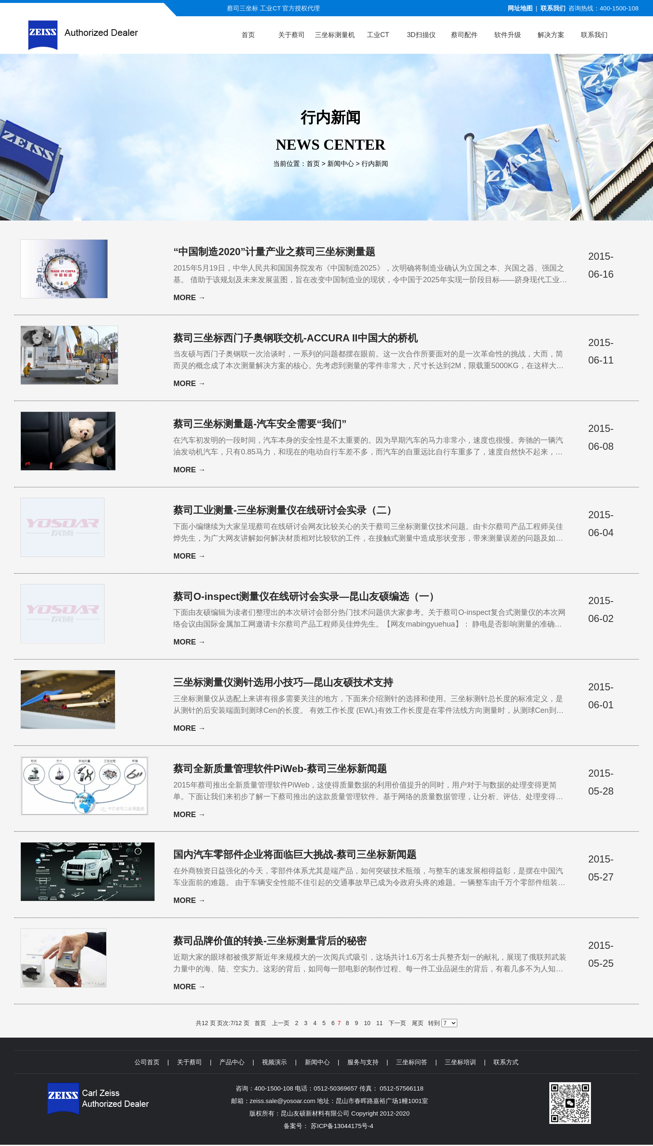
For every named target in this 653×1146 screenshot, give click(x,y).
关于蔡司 (189, 1063)
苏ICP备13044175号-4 (342, 1127)
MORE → (189, 298)
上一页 (280, 1024)
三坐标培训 (460, 1063)
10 (367, 1024)
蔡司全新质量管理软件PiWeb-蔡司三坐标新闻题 (280, 769)
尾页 (418, 1024)
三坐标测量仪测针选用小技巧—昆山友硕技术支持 (283, 683)
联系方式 (505, 1063)
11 (379, 1024)
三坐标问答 (411, 1063)
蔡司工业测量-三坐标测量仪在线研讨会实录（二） (284, 510)
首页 (313, 163)
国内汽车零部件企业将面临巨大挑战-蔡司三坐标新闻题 (294, 855)
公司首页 (147, 1063)
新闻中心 (340, 163)
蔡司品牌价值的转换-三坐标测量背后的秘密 (269, 942)
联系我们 (553, 8)
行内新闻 (374, 163)
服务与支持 (363, 1063)
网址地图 (520, 8)
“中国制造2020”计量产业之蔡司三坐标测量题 (274, 251)
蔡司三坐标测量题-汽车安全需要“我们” (259, 424)
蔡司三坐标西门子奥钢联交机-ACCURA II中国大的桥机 (295, 338)
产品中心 (231, 1063)
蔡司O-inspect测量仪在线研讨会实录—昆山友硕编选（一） (306, 596)
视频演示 (274, 1063)
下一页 (397, 1024)
